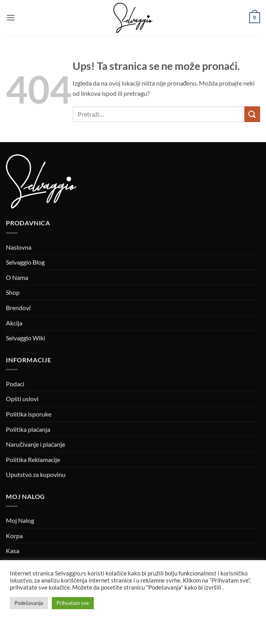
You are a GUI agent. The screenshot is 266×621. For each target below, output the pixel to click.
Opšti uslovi (22, 398)
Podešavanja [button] (29, 603)
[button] (10, 17)
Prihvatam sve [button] (72, 603)
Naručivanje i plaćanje (35, 444)
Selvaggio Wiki (25, 338)
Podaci (15, 383)
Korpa (14, 535)
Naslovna (18, 247)
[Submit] (252, 114)
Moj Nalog (20, 520)
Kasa (12, 550)
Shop (13, 292)
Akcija (14, 323)
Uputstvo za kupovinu (36, 474)
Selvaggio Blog (25, 262)
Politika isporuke (28, 414)
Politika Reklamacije (33, 459)
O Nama (17, 277)
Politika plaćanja (28, 429)
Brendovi (18, 307)
